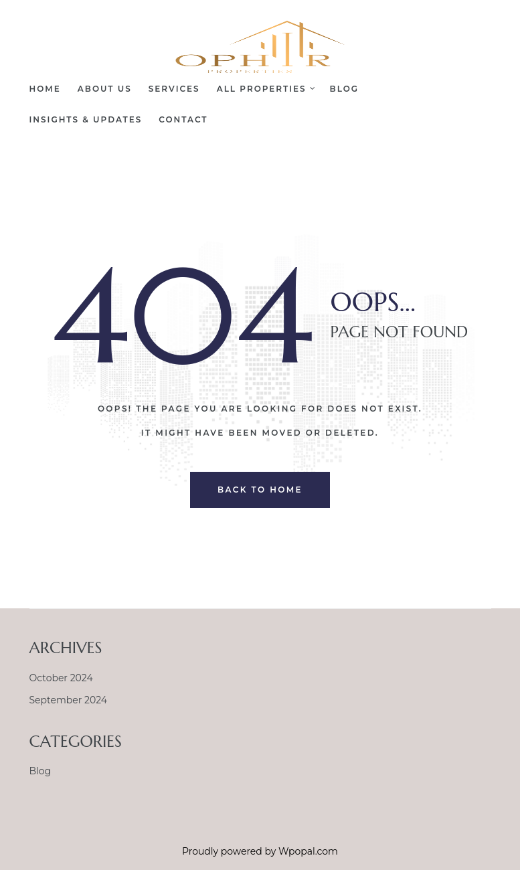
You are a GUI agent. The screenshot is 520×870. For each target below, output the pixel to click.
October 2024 (61, 678)
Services (174, 89)
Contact (183, 119)
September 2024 (68, 700)
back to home (260, 490)
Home (45, 89)
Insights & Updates (86, 119)
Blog (344, 89)
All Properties (265, 89)
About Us (105, 89)
